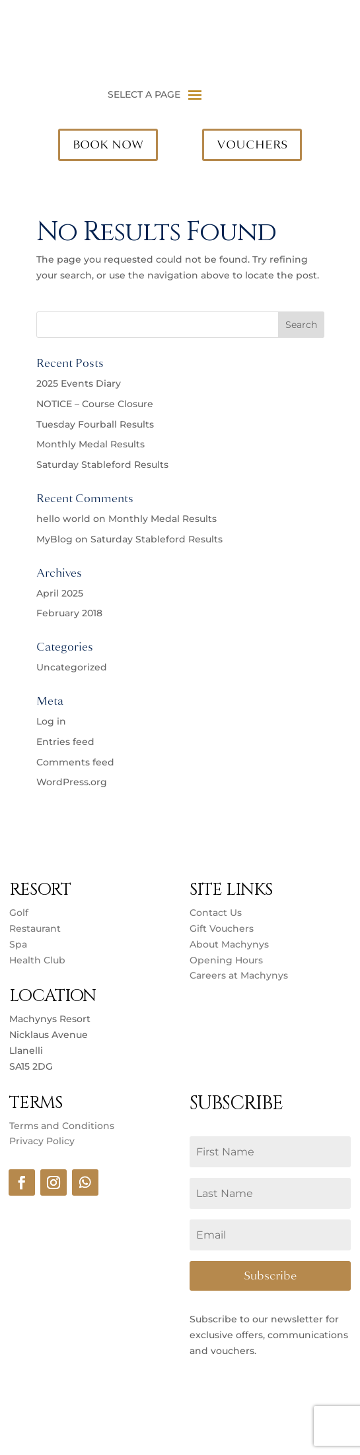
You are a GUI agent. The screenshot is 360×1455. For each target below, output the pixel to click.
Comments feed (75, 762)
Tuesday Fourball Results (95, 424)
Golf (18, 913)
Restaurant (35, 928)
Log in (51, 721)
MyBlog (54, 539)
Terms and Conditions (61, 1126)
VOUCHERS (252, 144)
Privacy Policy (42, 1141)
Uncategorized (71, 667)
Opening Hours (226, 960)
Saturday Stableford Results (102, 464)
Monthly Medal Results (90, 444)
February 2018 (69, 613)
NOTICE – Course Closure (94, 404)
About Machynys (229, 944)
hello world (63, 519)
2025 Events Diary (78, 383)
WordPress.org (71, 782)
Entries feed (65, 742)
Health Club (37, 960)
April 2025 (59, 593)
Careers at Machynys (240, 975)
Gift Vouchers (222, 928)
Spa (18, 944)
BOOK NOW (108, 144)
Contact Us (216, 913)
